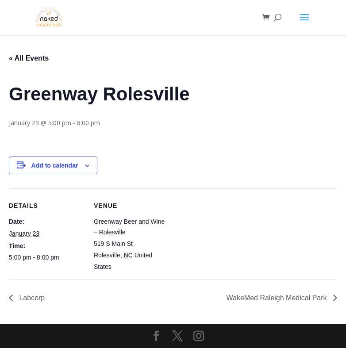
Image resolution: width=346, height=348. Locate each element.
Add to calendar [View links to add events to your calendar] (54, 165)
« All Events (29, 58)
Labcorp (31, 298)
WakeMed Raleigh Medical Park (278, 298)
